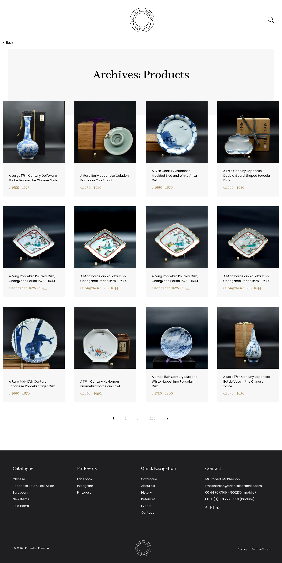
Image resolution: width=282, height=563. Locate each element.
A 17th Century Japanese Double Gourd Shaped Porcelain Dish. (247, 176)
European (20, 492)
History (146, 492)
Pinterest (84, 492)
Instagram (85, 486)
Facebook (84, 479)
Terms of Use (260, 549)
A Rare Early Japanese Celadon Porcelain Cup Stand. (104, 178)
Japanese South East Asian (33, 486)
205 (150, 416)
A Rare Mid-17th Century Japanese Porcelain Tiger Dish (32, 383)
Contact (147, 512)
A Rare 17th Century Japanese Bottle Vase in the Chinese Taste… (246, 381)
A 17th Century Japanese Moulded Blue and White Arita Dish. (174, 176)
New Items (21, 499)
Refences (148, 499)
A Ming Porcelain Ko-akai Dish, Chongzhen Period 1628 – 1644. (32, 278)
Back (7, 43)
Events (146, 506)
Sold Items (21, 506)
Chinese (19, 479)
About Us (148, 486)
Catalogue (149, 479)
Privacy (242, 549)
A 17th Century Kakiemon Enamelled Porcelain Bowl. (100, 383)
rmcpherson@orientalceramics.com (233, 486)
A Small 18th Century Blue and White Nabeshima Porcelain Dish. (174, 381)
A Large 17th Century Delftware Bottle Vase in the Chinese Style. (33, 178)
